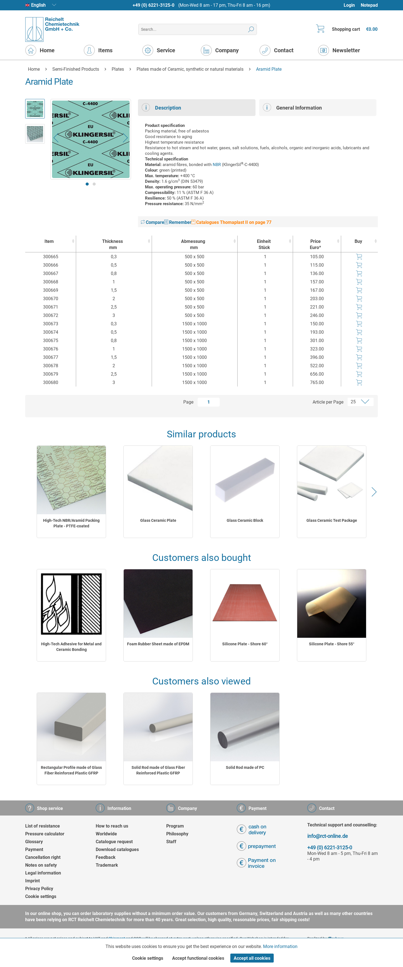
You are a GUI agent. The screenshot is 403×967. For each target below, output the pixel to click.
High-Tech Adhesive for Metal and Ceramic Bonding (71, 647)
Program (175, 826)
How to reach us (112, 826)
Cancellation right (42, 857)
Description (161, 107)
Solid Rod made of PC (245, 767)
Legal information (43, 873)
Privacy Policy (39, 888)
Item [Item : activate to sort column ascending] (49, 241)
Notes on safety (41, 865)
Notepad (369, 5)
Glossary (34, 841)
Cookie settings (40, 896)
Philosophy (177, 833)
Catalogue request (114, 841)
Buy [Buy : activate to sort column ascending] (358, 241)
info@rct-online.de (327, 836)
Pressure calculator (44, 833)
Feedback (106, 857)
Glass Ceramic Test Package (331, 520)
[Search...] (197, 29)
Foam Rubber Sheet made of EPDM (158, 644)
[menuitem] (351, 5)
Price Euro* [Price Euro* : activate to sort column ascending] (315, 244)
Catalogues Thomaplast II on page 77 (231, 222)
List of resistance (42, 826)
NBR (217, 164)
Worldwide (106, 833)
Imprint (32, 880)
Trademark (107, 865)
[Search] (251, 29)
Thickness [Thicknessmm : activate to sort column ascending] (112, 245)
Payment (34, 849)
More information (280, 946)
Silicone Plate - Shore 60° (245, 644)
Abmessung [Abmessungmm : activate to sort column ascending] (193, 245)
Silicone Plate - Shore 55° (331, 644)
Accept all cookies (252, 958)
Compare (152, 222)
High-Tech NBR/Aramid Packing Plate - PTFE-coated (71, 523)
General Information (292, 107)
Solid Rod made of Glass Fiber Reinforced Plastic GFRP (158, 770)
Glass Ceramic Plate (158, 520)
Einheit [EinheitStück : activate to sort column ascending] (263, 245)
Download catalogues (117, 849)
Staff (171, 841)
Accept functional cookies (198, 958)
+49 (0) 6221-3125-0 (153, 5)
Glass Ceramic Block (245, 520)
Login (349, 5)
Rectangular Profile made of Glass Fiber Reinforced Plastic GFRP (71, 770)
